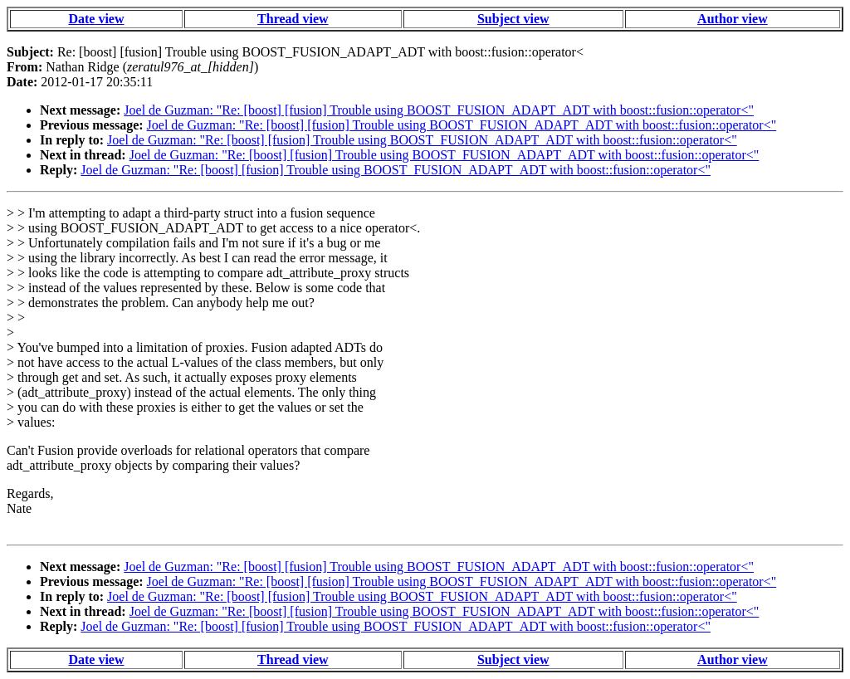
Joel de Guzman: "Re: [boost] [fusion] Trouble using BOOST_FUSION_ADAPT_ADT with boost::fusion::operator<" (439, 110)
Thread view (292, 19)
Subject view (513, 19)
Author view (732, 19)
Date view (96, 19)
